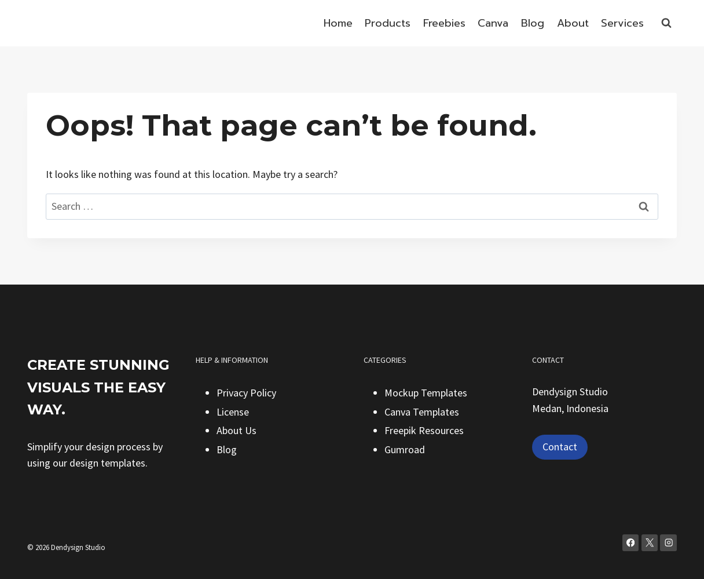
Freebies (444, 23)
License (233, 411)
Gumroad (404, 449)
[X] (649, 542)
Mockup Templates (425, 392)
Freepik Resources (424, 430)
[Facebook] (630, 542)
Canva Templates (421, 411)
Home (338, 23)
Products (387, 23)
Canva (493, 23)
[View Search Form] (666, 23)
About (573, 23)
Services (622, 23)
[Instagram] (668, 542)
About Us (236, 430)
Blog (532, 23)
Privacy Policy (246, 392)
